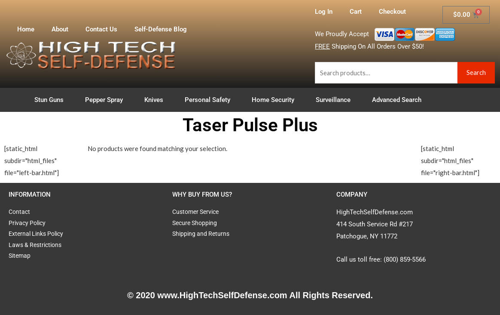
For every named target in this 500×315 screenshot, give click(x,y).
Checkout (392, 11)
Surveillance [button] (335, 100)
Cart (356, 11)
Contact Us (101, 29)
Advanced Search (396, 100)
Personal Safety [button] (210, 100)
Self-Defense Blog (160, 29)
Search (476, 72)
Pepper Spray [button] (106, 100)
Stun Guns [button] (51, 100)
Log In (323, 11)
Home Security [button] (275, 100)
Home (25, 29)
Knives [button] (156, 100)
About (60, 29)
